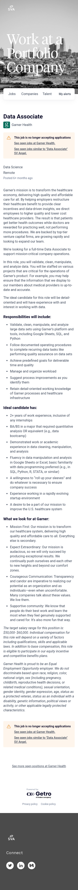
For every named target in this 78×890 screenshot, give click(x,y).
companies (29, 94)
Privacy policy (29, 804)
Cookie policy (48, 804)
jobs (12, 94)
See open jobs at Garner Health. (34, 143)
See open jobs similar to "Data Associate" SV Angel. (41, 151)
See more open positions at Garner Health (39, 766)
